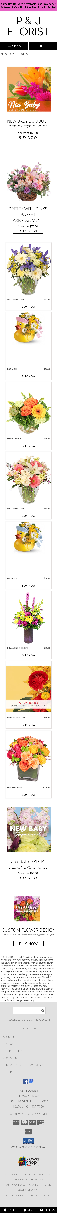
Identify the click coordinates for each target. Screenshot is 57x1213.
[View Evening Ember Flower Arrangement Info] (28, 409)
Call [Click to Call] (9, 1210)
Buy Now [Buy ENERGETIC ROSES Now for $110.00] (28, 795)
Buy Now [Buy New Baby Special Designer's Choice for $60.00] (28, 877)
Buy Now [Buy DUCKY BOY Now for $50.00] (28, 585)
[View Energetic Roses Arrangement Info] (28, 758)
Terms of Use (28, 1200)
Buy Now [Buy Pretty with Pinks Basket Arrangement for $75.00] (28, 230)
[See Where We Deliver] (28, 1028)
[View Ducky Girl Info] (28, 328)
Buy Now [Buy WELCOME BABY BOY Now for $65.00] (28, 307)
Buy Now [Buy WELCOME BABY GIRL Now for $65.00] (28, 516)
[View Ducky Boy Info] (28, 538)
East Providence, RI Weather (22, 1184)
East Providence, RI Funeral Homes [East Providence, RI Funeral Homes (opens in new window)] (24, 1174)
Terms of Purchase (37, 1195)
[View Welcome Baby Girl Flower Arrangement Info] (28, 479)
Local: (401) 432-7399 (28, 1107)
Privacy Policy (15, 1195)
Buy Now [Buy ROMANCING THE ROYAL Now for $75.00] (28, 655)
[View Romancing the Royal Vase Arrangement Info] (28, 618)
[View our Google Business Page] (31, 1082)
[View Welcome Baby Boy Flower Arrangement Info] (28, 270)
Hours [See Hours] (47, 1210)
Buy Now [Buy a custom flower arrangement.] (28, 943)
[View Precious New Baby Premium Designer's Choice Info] (28, 688)
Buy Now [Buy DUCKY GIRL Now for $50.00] (28, 376)
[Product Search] (29, 1010)
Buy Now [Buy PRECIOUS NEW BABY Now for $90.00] (28, 725)
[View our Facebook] (25, 1082)
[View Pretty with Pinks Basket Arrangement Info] (29, 176)
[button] (28, 1141)
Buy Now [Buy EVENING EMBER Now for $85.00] (28, 446)
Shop (14, 45)
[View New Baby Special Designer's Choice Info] (29, 829)
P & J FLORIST (28, 27)
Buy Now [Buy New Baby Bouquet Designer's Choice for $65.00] (28, 137)
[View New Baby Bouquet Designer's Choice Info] (29, 89)
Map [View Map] (29, 1210)
